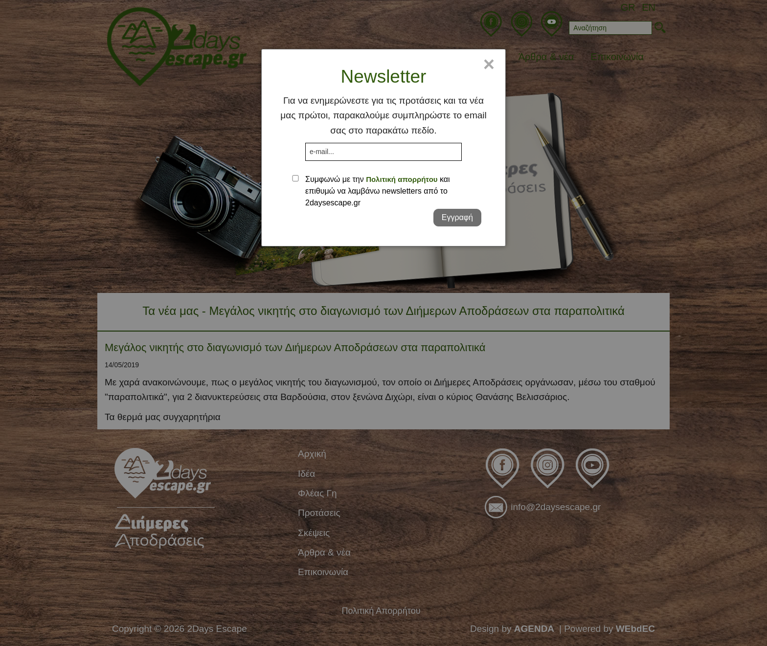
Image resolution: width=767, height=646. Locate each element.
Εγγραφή (457, 217)
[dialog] (383, 147)
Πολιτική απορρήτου (401, 179)
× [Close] (489, 64)
